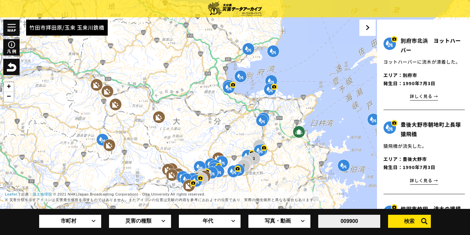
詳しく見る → (423, 96)
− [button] (9, 97)
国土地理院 (42, 194)
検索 (416, 221)
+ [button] (9, 87)
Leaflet (11, 194)
